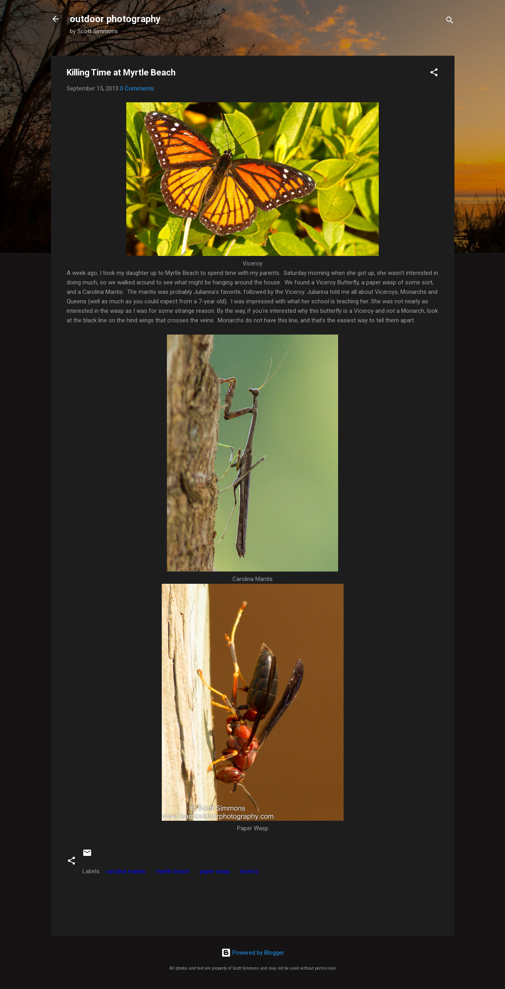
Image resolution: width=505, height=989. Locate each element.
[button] (434, 74)
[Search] (449, 21)
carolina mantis (126, 871)
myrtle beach (172, 871)
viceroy (249, 871)
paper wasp (215, 871)
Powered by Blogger (252, 952)
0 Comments (137, 88)
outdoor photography (115, 18)
